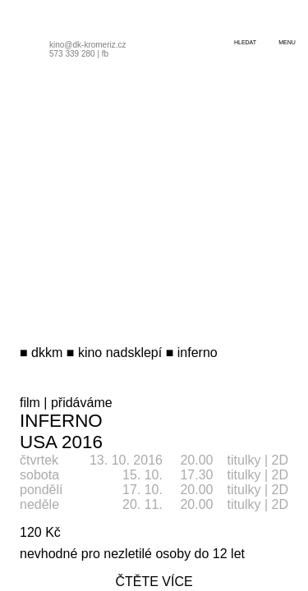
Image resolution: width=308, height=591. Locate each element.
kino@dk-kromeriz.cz (87, 44)
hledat (245, 42)
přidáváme (82, 403)
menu (287, 42)
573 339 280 (72, 53)
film (30, 403)
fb (105, 53)
